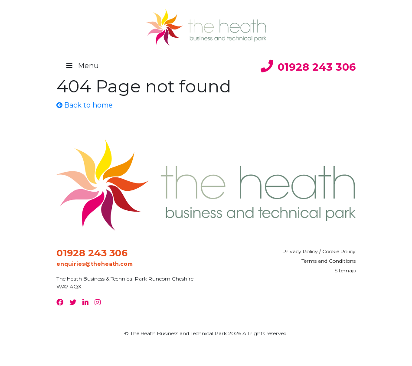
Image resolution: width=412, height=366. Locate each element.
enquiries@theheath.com (94, 264)
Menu (84, 66)
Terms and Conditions (328, 261)
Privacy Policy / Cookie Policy (319, 251)
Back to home (84, 105)
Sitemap (345, 270)
